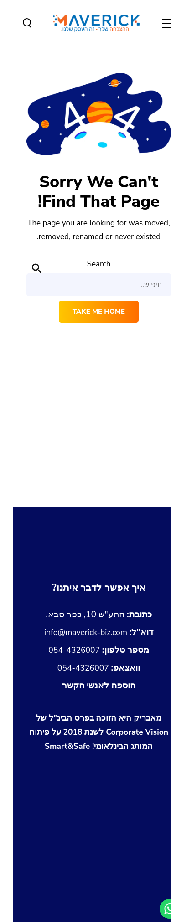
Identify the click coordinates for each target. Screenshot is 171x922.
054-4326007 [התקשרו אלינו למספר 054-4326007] (85, 650)
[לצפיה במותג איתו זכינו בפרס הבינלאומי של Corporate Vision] (86, 732)
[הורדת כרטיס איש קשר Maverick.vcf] (85, 685)
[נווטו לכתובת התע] (85, 614)
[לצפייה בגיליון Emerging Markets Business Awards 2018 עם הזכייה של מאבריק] (85, 776)
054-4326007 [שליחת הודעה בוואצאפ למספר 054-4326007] (85, 667)
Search (85, 264)
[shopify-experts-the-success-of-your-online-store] (86, 902)
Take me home (85, 311)
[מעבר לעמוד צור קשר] (85, 588)
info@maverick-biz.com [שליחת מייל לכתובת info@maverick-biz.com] (85, 632)
